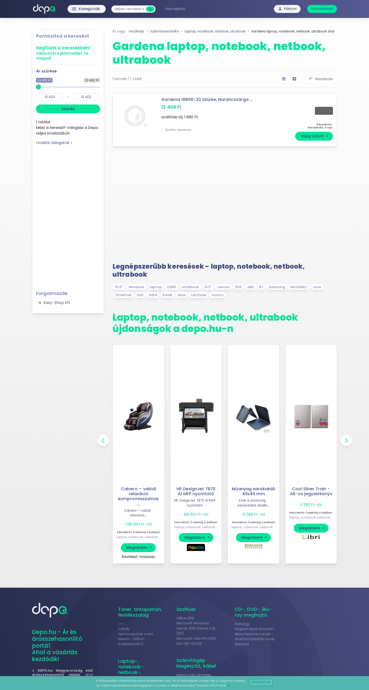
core (317, 287)
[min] (50, 97)
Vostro (218, 295)
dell (250, 287)
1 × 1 (121, 624)
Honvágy (242, 624)
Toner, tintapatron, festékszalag (140, 612)
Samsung (277, 287)
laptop (156, 287)
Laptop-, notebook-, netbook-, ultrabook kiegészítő (131, 672)
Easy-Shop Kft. (57, 302)
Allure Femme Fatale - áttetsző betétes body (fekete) (255, 639)
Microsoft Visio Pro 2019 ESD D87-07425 (196, 641)
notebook (190, 287)
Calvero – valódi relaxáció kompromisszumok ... (138, 496)
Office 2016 (185, 618)
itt (228, 685)
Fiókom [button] (287, 8)
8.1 (261, 287)
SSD (140, 295)
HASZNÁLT (299, 287)
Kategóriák (76, 9)
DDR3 (171, 287)
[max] (86, 97)
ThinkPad (123, 295)
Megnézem (139, 547)
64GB (167, 295)
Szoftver (186, 609)
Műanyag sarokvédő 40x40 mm (253, 491)
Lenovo (223, 287)
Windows (136, 287)
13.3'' (208, 287)
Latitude (198, 295)
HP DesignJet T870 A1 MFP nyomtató (196, 491)
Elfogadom (261, 682)
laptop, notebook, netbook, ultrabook (145, 537)
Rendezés (321, 79)
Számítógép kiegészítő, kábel (196, 663)
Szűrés (68, 109)
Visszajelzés (175, 8)
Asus (182, 295)
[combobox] (130, 9)
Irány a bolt (315, 136)
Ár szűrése (46, 71)
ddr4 (153, 295)
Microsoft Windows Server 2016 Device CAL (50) (196, 628)
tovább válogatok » (54, 142)
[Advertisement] (68, 216)
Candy (124, 628)
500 (238, 287)
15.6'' (119, 287)
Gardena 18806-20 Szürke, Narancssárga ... (207, 99)
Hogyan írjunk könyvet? (254, 628)
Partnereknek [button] (322, 8)
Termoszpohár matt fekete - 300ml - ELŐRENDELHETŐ (135, 639)
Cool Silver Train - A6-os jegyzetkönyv (311, 491)
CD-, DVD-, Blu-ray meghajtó (253, 612)
